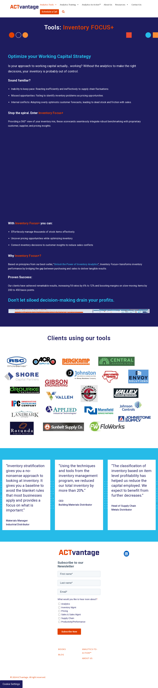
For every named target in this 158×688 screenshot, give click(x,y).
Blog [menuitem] (61, 654)
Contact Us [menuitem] (136, 4)
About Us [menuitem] (108, 4)
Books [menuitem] (62, 649)
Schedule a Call (49, 11)
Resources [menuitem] (120, 4)
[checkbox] (79, 612)
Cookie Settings (11, 684)
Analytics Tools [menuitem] (47, 4)
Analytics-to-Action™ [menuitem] (91, 4)
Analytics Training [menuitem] (68, 4)
